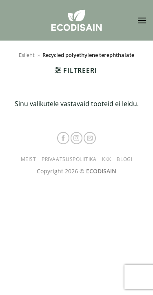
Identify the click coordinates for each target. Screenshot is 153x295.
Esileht (27, 55)
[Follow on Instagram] (77, 138)
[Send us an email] (90, 138)
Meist (28, 159)
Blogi (124, 159)
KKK (106, 159)
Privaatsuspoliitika (69, 159)
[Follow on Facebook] (63, 138)
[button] (142, 20)
